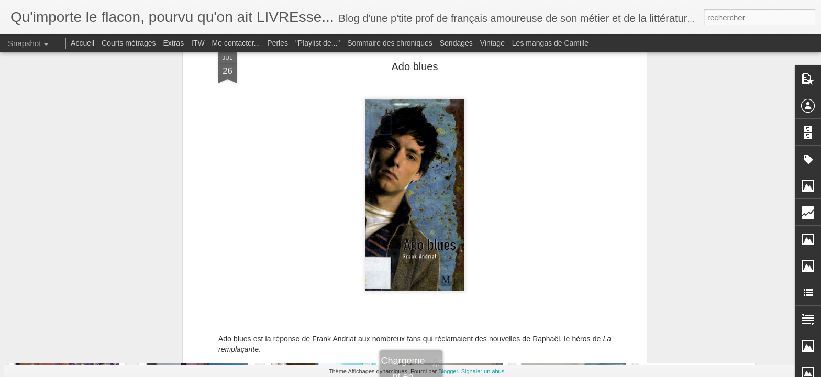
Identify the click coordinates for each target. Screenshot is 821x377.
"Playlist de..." (317, 43)
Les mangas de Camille (550, 43)
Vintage (492, 43)
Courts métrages (129, 43)
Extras (173, 43)
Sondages (456, 43)
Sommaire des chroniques (389, 43)
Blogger (448, 371)
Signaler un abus (483, 371)
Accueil (82, 43)
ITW (198, 43)
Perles (277, 43)
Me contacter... (236, 43)
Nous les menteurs (698, 322)
